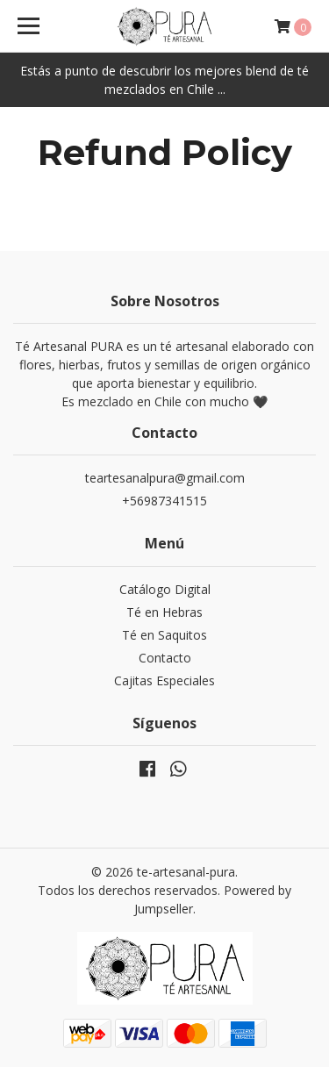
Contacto (165, 657)
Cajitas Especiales (164, 680)
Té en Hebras (164, 612)
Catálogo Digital (165, 589)
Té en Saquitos (164, 635)
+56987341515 (164, 500)
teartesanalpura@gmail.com (165, 477)
